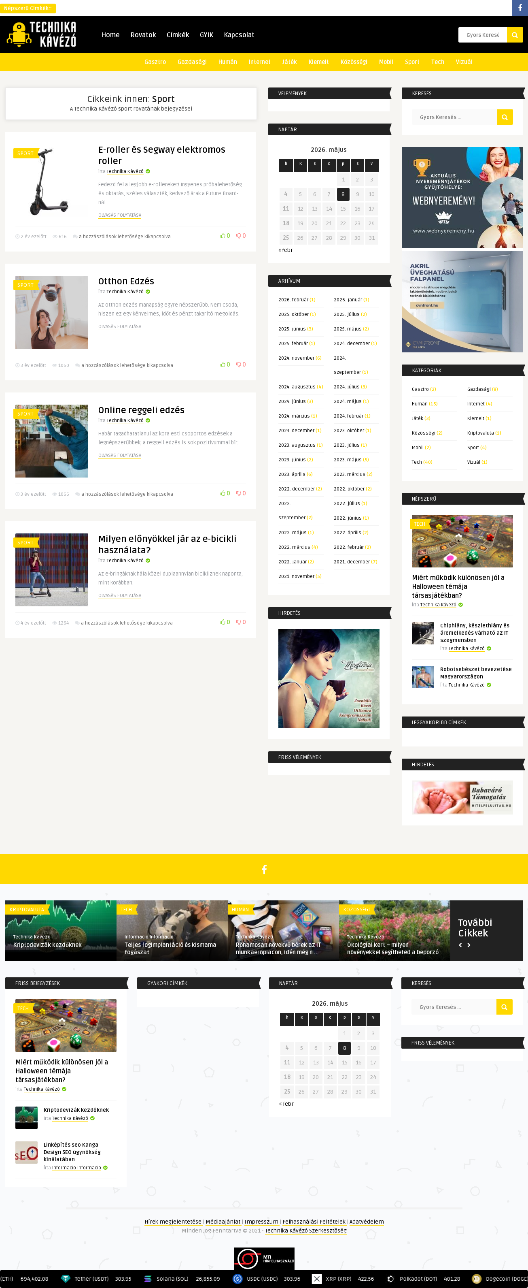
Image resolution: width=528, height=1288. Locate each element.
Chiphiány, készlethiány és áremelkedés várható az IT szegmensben (474, 633)
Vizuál (464, 62)
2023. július (347, 445)
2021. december (352, 562)
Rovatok (143, 35)
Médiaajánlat (224, 1221)
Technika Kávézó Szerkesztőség (306, 1230)
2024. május (348, 402)
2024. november (296, 358)
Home (111, 35)
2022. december (296, 489)
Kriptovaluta (480, 433)
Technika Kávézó (125, 171)
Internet (260, 62)
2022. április (347, 533)
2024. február (348, 416)
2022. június (348, 518)
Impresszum (262, 1221)
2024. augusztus (297, 387)
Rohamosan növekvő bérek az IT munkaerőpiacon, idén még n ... (278, 949)
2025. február (293, 344)
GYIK (206, 35)
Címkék (178, 35)
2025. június (292, 329)
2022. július (347, 504)
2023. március (349, 474)
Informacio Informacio (149, 937)
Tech (437, 62)
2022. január (292, 562)
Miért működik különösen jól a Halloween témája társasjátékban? (458, 587)
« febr (285, 250)
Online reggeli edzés (141, 426)
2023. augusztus (297, 445)
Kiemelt (319, 62)
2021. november (296, 577)
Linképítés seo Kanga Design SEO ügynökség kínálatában (72, 1152)
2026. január (348, 300)
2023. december (296, 431)
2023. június (292, 460)
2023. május (348, 460)
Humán (227, 62)
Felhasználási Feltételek (314, 1221)
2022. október (349, 489)
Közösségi (354, 62)
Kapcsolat (239, 35)
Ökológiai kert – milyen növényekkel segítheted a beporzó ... (393, 952)
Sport (412, 62)
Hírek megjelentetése (173, 1221)
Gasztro (155, 62)
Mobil (386, 62)
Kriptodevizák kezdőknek (47, 945)
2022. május (292, 533)
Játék (289, 62)
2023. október (349, 431)
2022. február (349, 547)
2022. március (294, 547)
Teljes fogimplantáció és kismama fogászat (170, 949)
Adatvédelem (367, 1221)
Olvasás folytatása (119, 215)
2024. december (352, 344)
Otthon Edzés (126, 289)
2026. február (293, 300)
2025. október (293, 314)
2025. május (348, 329)
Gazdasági (192, 62)
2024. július (347, 387)
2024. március (294, 416)
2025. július (347, 314)
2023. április (291, 474)
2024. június (292, 402)
